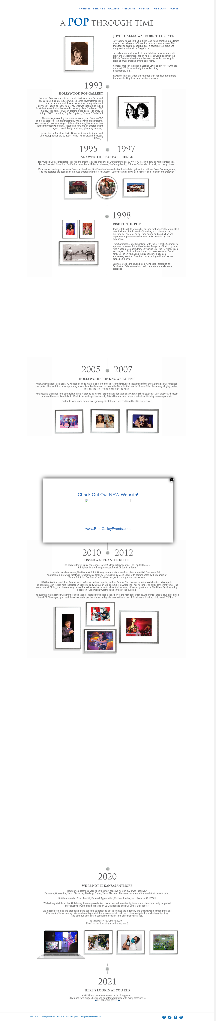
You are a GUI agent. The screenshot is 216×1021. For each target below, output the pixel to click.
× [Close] (172, 480)
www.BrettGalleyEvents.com (107, 529)
